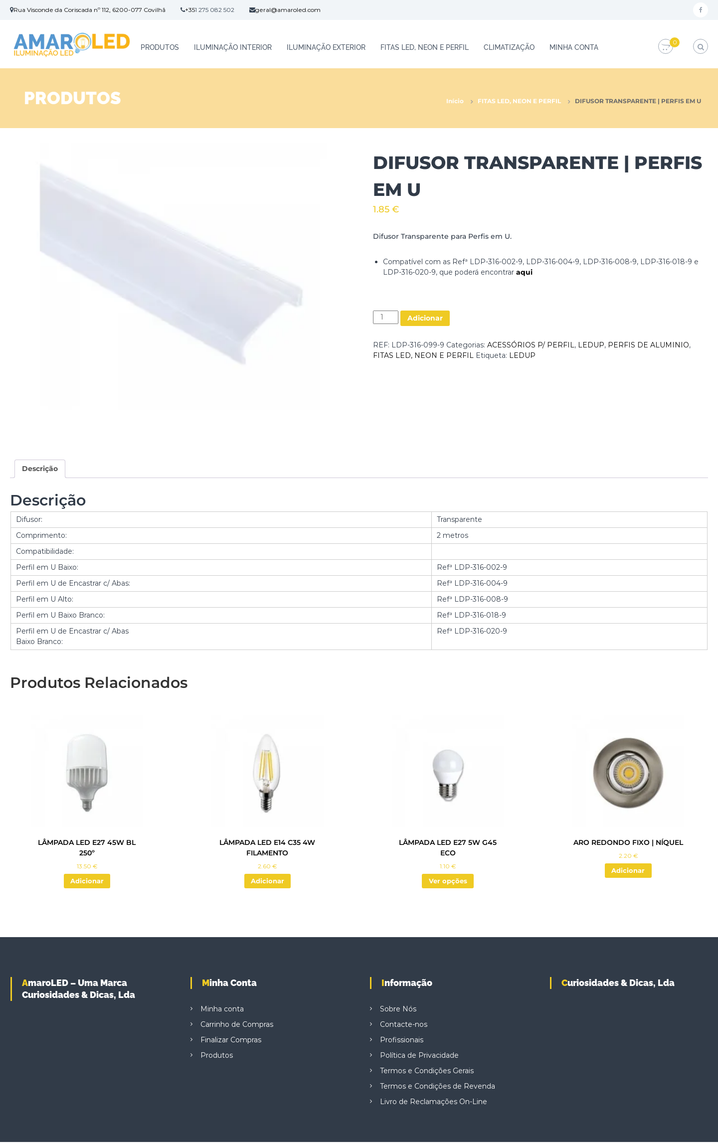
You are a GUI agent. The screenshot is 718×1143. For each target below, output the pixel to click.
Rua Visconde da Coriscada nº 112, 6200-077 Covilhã (89, 9)
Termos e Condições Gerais (427, 1071)
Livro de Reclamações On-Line (433, 1102)
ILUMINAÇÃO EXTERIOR (326, 47)
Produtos (160, 47)
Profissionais (401, 1040)
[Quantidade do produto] (385, 317)
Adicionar (425, 318)
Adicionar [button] (87, 881)
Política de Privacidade (419, 1056)
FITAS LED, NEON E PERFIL (424, 47)
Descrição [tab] (40, 468)
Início (455, 101)
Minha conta (573, 47)
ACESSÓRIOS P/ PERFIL (530, 344)
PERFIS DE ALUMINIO (648, 344)
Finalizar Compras (230, 1040)
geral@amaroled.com (288, 9)
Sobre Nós (398, 1009)
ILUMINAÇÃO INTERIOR (233, 47)
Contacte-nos (403, 1025)
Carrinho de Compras (236, 1025)
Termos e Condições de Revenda (437, 1087)
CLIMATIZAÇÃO (509, 47)
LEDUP (591, 344)
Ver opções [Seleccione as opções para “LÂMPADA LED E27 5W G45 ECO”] (448, 881)
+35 (190, 9)
